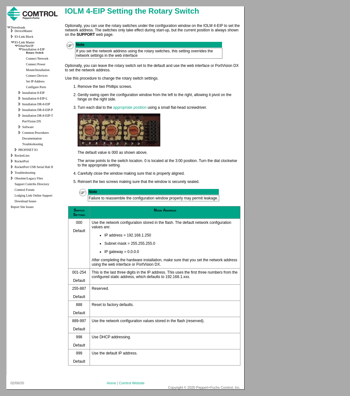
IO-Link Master (25, 42)
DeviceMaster (23, 31)
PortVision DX (31, 121)
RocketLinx (22, 155)
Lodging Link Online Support (33, 195)
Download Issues (25, 201)
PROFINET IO (28, 150)
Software (28, 127)
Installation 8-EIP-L (35, 98)
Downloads (18, 27)
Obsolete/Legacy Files (29, 178)
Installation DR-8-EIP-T (37, 115)
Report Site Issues (22, 207)
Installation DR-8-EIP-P (37, 110)
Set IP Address (35, 81)
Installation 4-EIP (33, 49)
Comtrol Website (131, 383)
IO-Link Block (24, 36)
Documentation (32, 138)
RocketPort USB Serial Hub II (34, 167)
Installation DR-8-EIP (36, 104)
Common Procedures (35, 132)
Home (111, 383)
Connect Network (37, 58)
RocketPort (22, 161)
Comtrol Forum (25, 190)
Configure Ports (36, 87)
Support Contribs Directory (32, 184)
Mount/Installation (37, 70)
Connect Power (35, 64)
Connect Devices (37, 75)
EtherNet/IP (26, 46)
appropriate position (129, 107)
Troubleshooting (32, 144)
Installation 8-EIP (33, 92)
